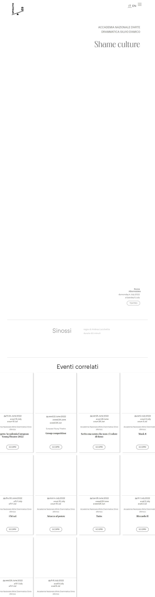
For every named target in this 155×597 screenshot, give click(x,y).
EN (134, 5)
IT (130, 5)
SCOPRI (12, 447)
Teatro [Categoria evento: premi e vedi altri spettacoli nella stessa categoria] (133, 305)
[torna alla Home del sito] (21, 9)
